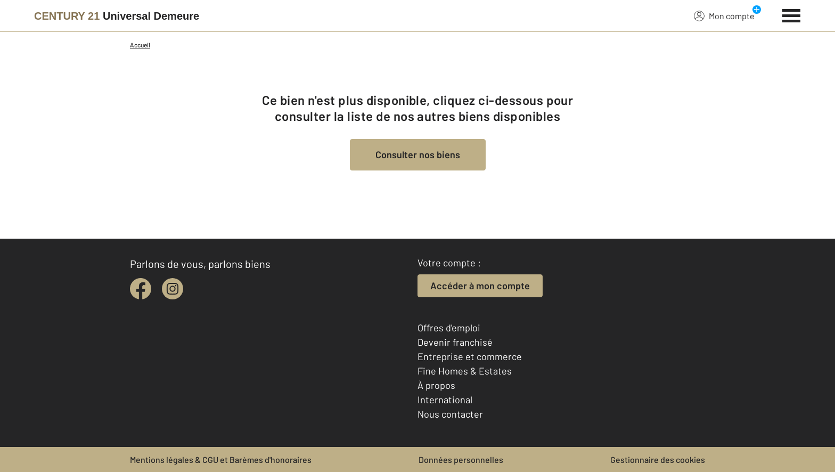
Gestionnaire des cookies (657, 459)
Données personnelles (461, 459)
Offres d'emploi (449, 327)
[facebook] (140, 288)
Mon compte (724, 15)
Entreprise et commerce (470, 356)
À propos (436, 385)
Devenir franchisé (455, 342)
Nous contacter (450, 414)
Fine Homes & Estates (465, 371)
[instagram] (172, 288)
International (445, 399)
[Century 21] (116, 16)
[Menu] (791, 14)
